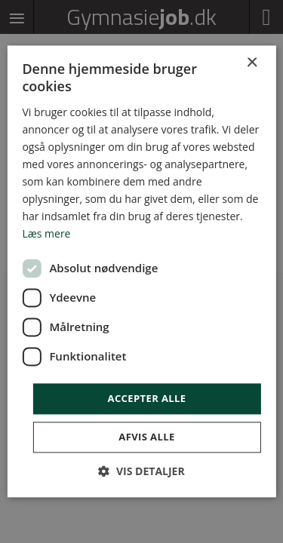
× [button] (251, 63)
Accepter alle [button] (147, 398)
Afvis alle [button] (146, 437)
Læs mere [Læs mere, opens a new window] (46, 234)
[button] (141, 472)
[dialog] (141, 271)
